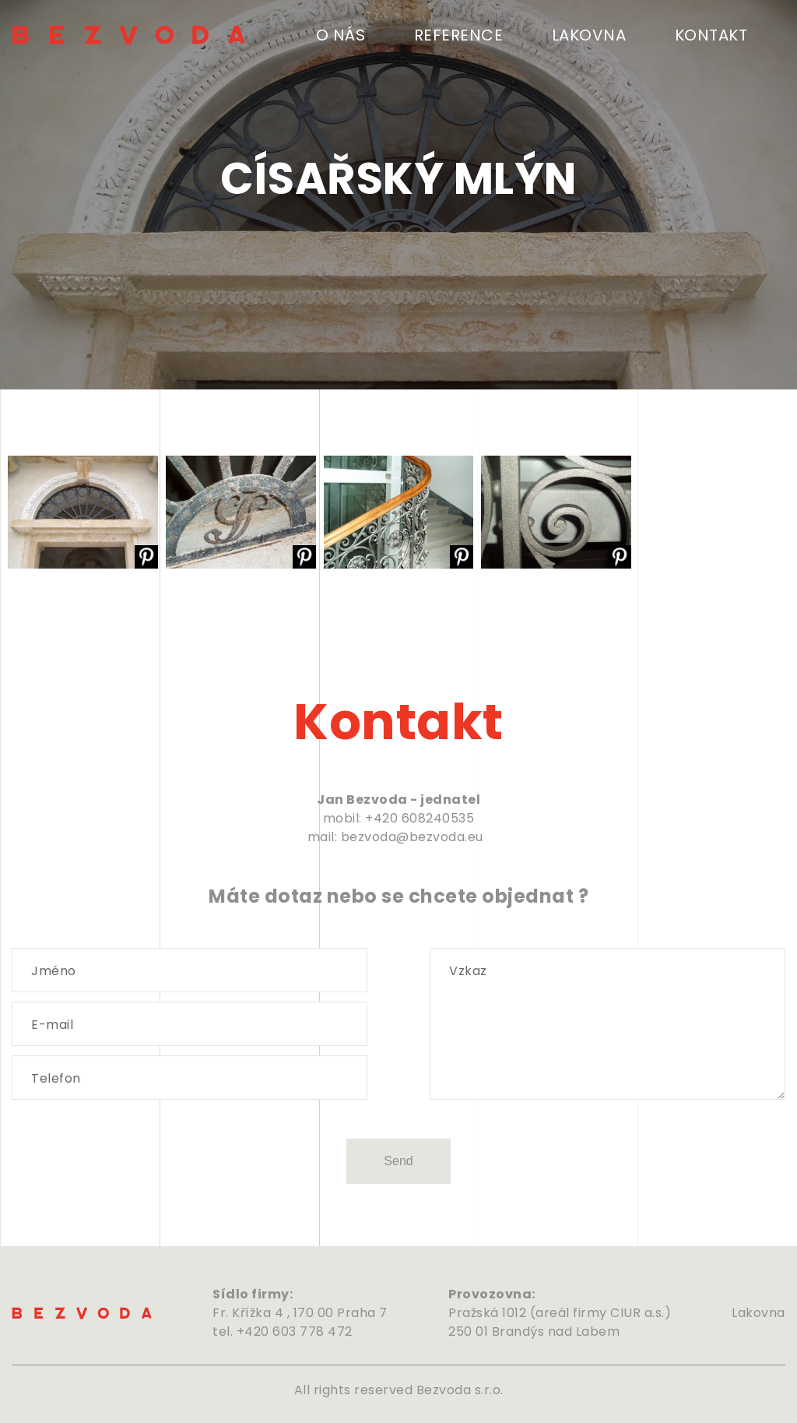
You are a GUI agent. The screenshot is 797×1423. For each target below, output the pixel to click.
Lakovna (589, 35)
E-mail (52, 1025)
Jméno (53, 971)
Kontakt (711, 35)
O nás (341, 35)
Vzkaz (468, 971)
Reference (459, 35)
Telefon (56, 1079)
